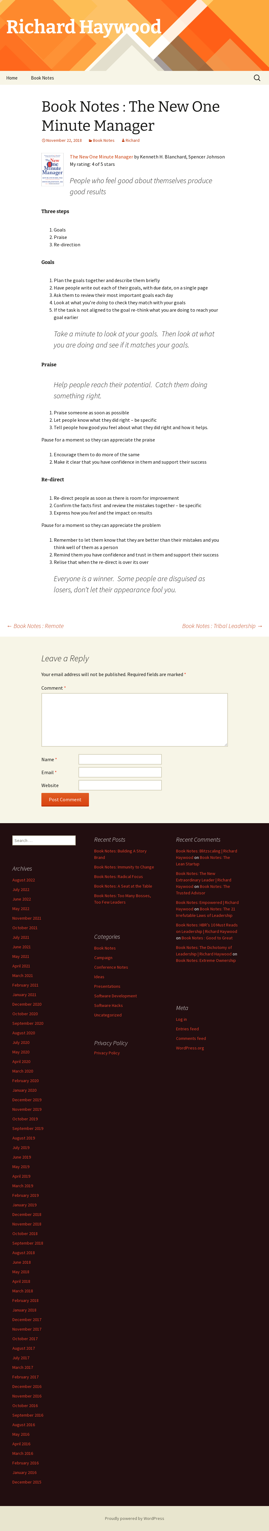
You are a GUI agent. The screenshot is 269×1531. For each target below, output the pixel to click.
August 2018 (23, 1252)
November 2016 (26, 1396)
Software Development (115, 996)
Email (49, 772)
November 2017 (26, 1329)
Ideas (99, 976)
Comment (53, 688)
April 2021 (21, 966)
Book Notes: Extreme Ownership (206, 960)
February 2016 (25, 1463)
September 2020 (27, 1023)
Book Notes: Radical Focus (118, 876)
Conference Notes (111, 967)
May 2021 (20, 956)
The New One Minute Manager (101, 157)
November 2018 (26, 1224)
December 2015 (26, 1482)
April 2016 (21, 1444)
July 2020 (20, 1042)
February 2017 (25, 1377)
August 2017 (23, 1348)
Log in (181, 1019)
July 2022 (20, 889)
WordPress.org (190, 1048)
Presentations (107, 986)
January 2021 (24, 994)
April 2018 (21, 1281)
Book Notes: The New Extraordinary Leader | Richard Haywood (203, 880)
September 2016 (27, 1415)
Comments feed (191, 1038)
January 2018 (24, 1310)
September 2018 (27, 1243)
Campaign (103, 957)
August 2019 (23, 1138)
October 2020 (25, 1013)
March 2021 (22, 975)
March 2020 (22, 1071)
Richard (133, 140)
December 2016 (26, 1386)
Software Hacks (108, 1005)
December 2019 (26, 1099)
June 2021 (21, 947)
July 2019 (20, 1147)
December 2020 (26, 1004)
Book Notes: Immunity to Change (124, 867)
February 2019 (25, 1195)
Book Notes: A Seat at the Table (123, 886)
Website (50, 785)
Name (49, 759)
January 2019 (24, 1205)
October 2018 (25, 1233)
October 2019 (25, 1119)
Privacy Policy (107, 1053)
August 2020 (23, 1033)
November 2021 (26, 918)
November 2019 (26, 1109)
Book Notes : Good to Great (207, 938)
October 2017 (25, 1338)
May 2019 (20, 1166)
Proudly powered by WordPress (134, 1518)
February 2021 (25, 985)
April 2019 (21, 1176)
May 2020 (20, 1052)
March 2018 (22, 1291)
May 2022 (20, 908)
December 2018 (26, 1214)
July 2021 (20, 937)
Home (12, 78)
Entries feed (187, 1029)
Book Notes (42, 78)
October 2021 (25, 927)
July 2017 (20, 1358)
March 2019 (22, 1185)
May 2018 (20, 1271)
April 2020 (21, 1061)
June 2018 (21, 1262)
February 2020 (25, 1080)
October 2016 (25, 1405)
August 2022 (23, 880)
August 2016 (23, 1424)
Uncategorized (108, 1015)
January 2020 (24, 1090)
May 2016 (20, 1434)
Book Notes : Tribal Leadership (222, 626)
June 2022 (21, 899)
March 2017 (22, 1367)
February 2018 (25, 1300)
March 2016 (22, 1453)
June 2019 (21, 1157)
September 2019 (27, 1128)
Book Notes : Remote (35, 626)
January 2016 (24, 1472)
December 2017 (26, 1319)
